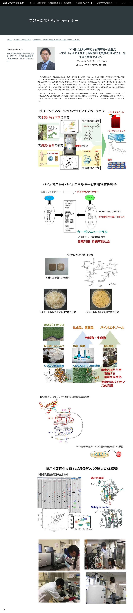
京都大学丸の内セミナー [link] (106, 3)
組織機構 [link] (67, 3)
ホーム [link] (32, 3)
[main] (66, 20)
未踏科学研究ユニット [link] (84, 3)
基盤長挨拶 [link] (41, 3)
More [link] (123, 3)
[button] (130, 2)
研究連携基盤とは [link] (55, 3)
